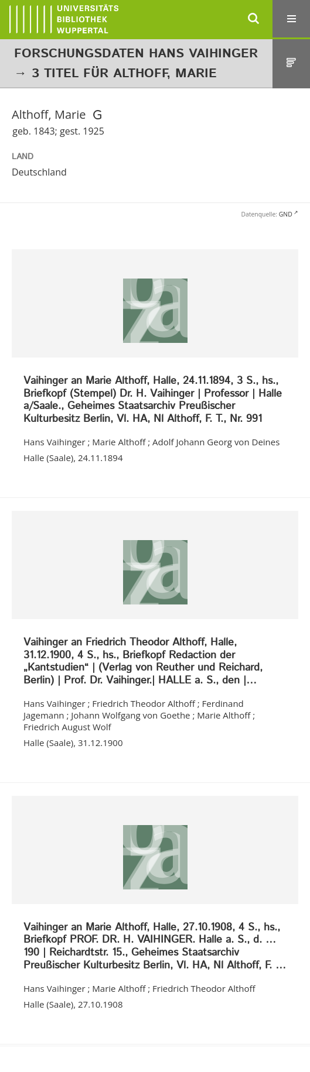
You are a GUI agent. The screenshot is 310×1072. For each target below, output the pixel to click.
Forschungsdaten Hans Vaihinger (136, 53)
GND (285, 214)
